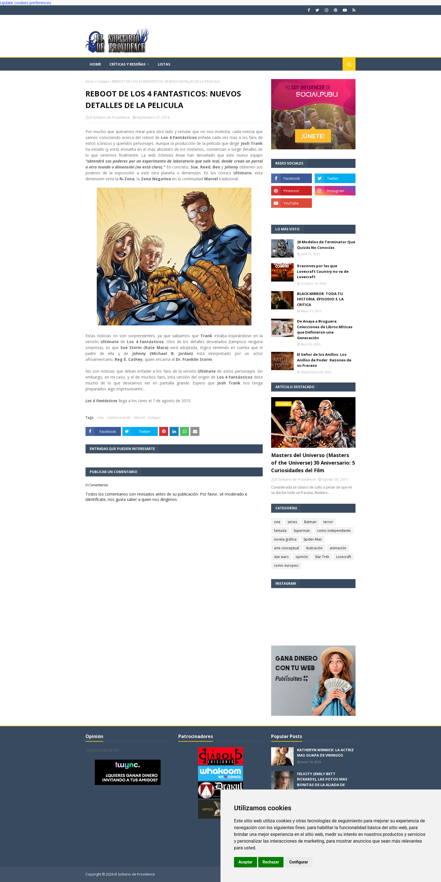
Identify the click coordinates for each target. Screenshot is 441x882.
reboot (139, 417)
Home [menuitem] (95, 64)
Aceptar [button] (245, 862)
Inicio (90, 81)
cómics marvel (118, 417)
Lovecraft (343, 556)
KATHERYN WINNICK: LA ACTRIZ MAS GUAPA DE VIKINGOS (325, 752)
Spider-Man (312, 539)
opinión (302, 556)
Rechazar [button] (271, 862)
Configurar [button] (298, 862)
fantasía (280, 530)
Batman (310, 521)
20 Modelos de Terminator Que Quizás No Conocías (326, 244)
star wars (281, 556)
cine (100, 417)
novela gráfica (285, 539)
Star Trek (322, 556)
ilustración (314, 548)
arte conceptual (286, 548)
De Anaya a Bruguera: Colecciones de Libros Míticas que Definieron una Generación (324, 329)
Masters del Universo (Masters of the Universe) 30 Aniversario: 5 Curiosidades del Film (313, 463)
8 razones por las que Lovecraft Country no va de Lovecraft (322, 271)
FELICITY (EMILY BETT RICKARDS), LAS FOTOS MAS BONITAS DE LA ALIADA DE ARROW (322, 782)
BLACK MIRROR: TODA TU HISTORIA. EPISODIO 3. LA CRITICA (320, 299)
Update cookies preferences (25, 2)
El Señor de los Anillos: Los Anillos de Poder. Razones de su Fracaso (324, 360)
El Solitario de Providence (109, 117)
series (292, 521)
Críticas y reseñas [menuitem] (127, 64)
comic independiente (334, 530)
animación (338, 548)
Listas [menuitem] (164, 64)
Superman (302, 530)
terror (328, 521)
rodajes (103, 81)
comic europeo (286, 565)
